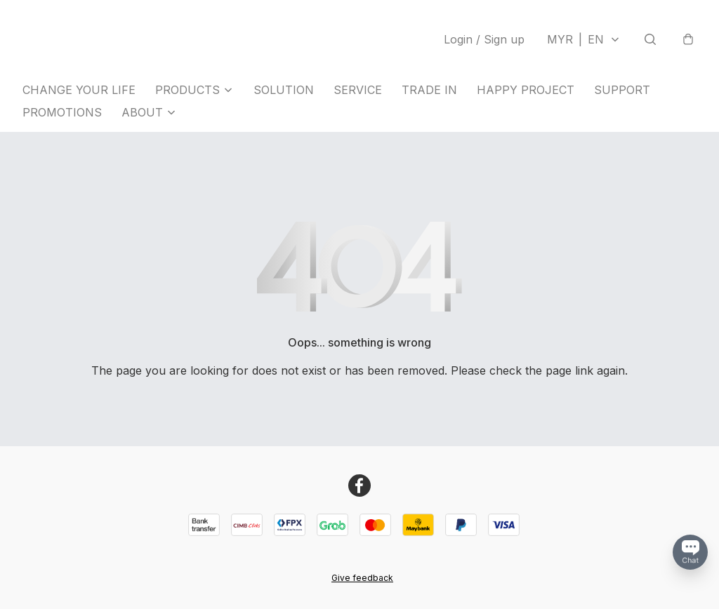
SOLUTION (283, 90)
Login (484, 39)
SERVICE (358, 90)
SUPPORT (622, 90)
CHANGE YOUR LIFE (79, 90)
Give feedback (362, 578)
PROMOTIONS (62, 112)
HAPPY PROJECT (525, 90)
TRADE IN (429, 90)
